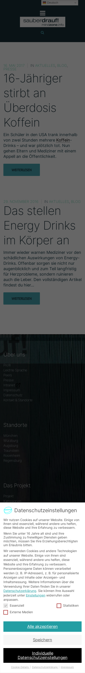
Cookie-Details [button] (21, 662)
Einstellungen (35, 595)
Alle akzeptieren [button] (42, 625)
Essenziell (14, 605)
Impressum (66, 662)
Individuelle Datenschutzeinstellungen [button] (42, 652)
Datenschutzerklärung (19, 591)
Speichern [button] (42, 638)
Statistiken (67, 605)
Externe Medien (18, 611)
